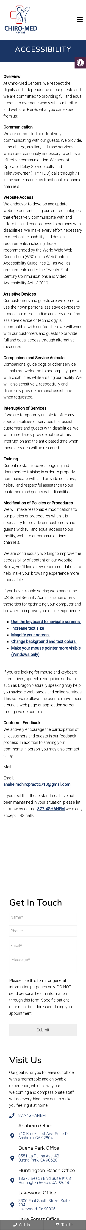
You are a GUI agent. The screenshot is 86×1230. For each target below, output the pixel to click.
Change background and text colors (44, 641)
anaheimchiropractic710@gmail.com (36, 784)
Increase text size (28, 628)
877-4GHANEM (51, 808)
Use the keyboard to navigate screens (46, 621)
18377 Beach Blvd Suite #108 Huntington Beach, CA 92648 (44, 1180)
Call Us (21, 1225)
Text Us (64, 1225)
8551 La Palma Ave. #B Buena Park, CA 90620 (38, 1158)
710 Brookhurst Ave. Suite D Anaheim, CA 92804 (43, 1136)
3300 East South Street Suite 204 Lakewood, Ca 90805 (44, 1205)
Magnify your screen (30, 634)
